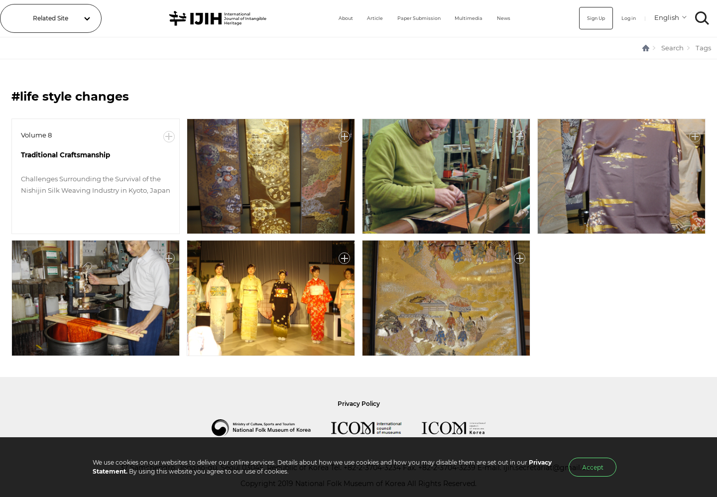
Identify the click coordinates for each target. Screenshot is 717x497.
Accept (592, 467)
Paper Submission (405, 18)
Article (354, 18)
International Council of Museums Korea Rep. (463, 428)
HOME (646, 48)
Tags (703, 48)
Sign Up (586, 18)
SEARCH (702, 18)
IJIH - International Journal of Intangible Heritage (206, 18)
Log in (624, 18)
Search (672, 48)
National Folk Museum (271, 428)
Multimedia (463, 18)
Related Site (50, 18)
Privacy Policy (359, 403)
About (321, 18)
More (169, 136)
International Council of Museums (376, 428)
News (503, 18)
